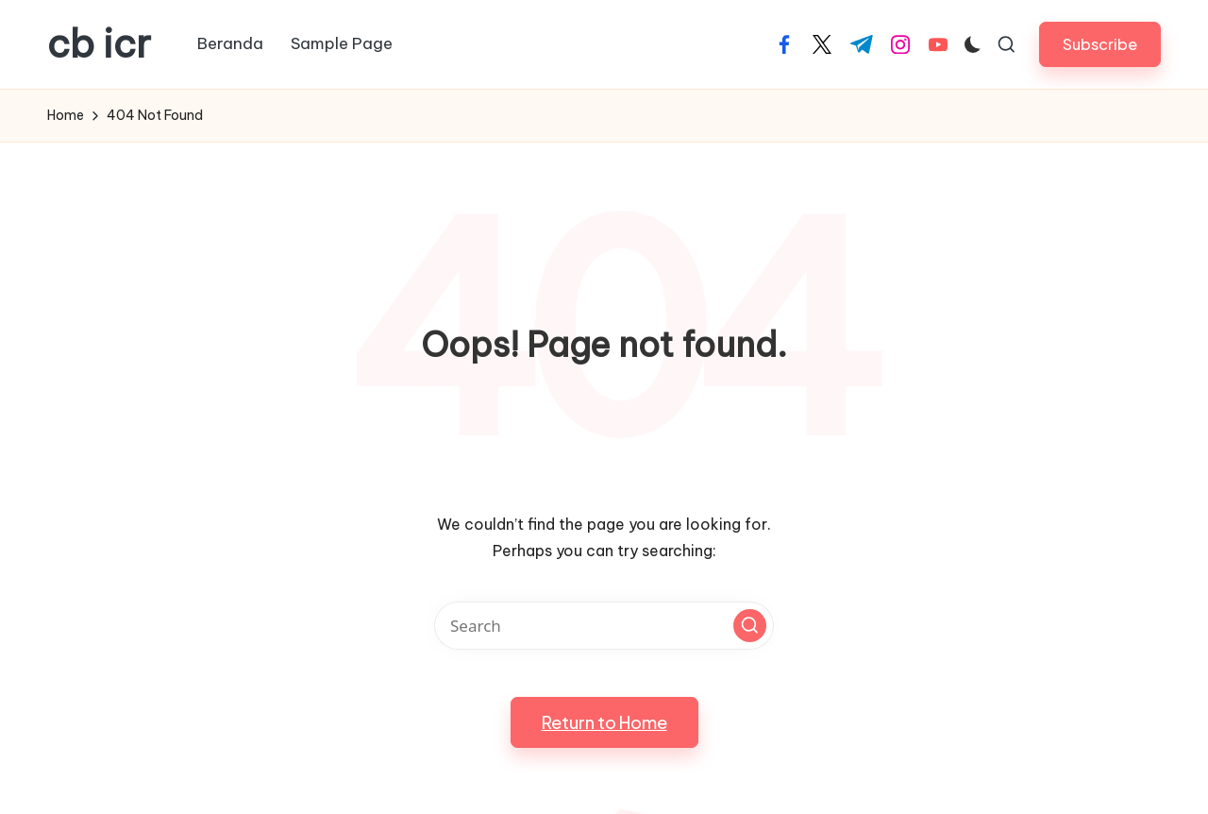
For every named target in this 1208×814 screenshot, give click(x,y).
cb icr (99, 44)
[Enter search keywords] (604, 626)
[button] (1100, 44)
